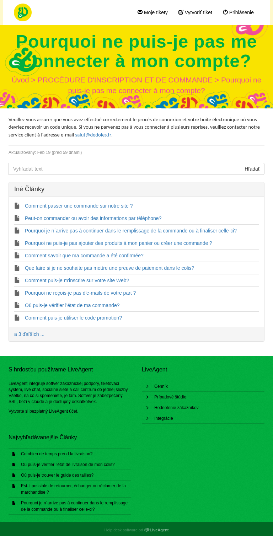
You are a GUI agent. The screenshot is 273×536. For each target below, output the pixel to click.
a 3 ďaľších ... (29, 334)
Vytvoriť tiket (195, 12)
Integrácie (163, 418)
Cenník (161, 386)
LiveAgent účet (63, 411)
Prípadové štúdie (170, 397)
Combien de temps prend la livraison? (56, 453)
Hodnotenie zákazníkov (176, 407)
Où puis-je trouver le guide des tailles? (57, 475)
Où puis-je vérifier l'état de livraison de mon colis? (68, 464)
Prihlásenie (238, 12)
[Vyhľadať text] (124, 169)
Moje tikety (153, 12)
